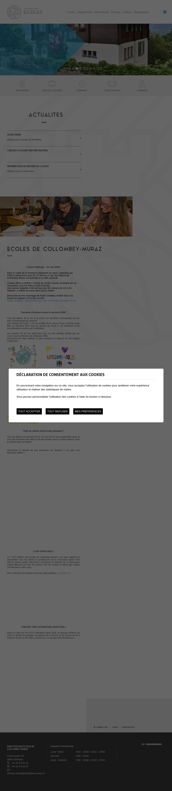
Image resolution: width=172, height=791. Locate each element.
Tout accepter (29, 411)
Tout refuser (57, 411)
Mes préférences (88, 411)
